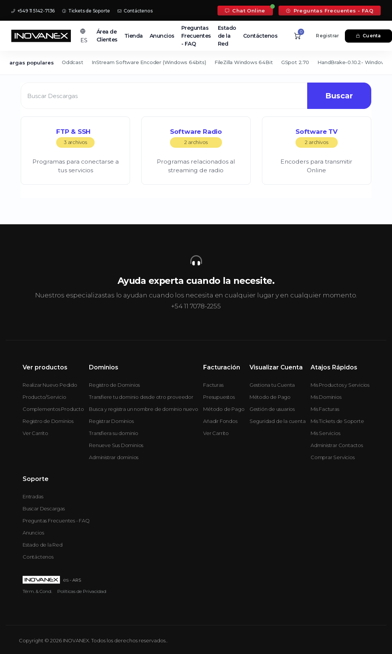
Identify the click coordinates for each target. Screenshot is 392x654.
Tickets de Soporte (86, 11)
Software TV (317, 138)
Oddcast (72, 62)
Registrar (327, 35)
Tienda (133, 35)
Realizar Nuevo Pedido (50, 385)
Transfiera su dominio (113, 433)
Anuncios (162, 35)
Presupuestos (219, 397)
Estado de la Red (227, 36)
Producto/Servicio (44, 397)
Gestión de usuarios (272, 409)
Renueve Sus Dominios (116, 445)
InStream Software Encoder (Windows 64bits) (149, 62)
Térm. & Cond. (37, 591)
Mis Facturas (325, 409)
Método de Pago (223, 409)
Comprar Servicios (333, 457)
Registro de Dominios (48, 421)
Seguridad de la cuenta (278, 421)
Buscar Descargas (44, 508)
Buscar (338, 95)
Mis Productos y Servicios (340, 385)
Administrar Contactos (337, 445)
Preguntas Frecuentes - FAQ (329, 11)
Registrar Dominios (111, 421)
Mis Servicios (325, 433)
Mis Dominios (326, 397)
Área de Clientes (107, 35)
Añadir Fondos (220, 421)
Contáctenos (135, 11)
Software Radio (196, 138)
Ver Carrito (35, 433)
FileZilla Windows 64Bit (243, 62)
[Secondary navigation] (196, 63)
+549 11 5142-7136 (33, 11)
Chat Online (245, 11)
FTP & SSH (75, 138)
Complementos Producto (53, 409)
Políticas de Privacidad (81, 591)
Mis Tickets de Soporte (337, 421)
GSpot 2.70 (295, 62)
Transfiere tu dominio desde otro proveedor (141, 397)
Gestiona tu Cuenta (272, 385)
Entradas (33, 496)
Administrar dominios (113, 457)
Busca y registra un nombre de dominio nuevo (143, 409)
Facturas (213, 385)
